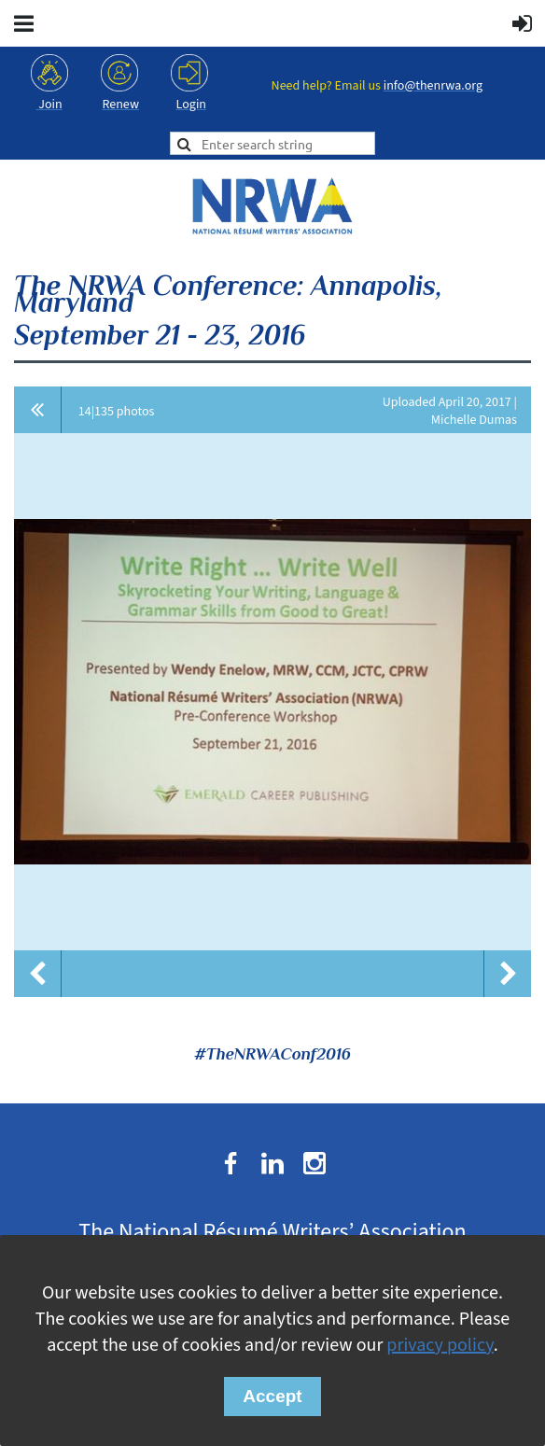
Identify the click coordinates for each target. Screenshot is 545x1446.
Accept (272, 1396)
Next (507, 973)
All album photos (38, 409)
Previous (37, 973)
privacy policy (439, 1345)
